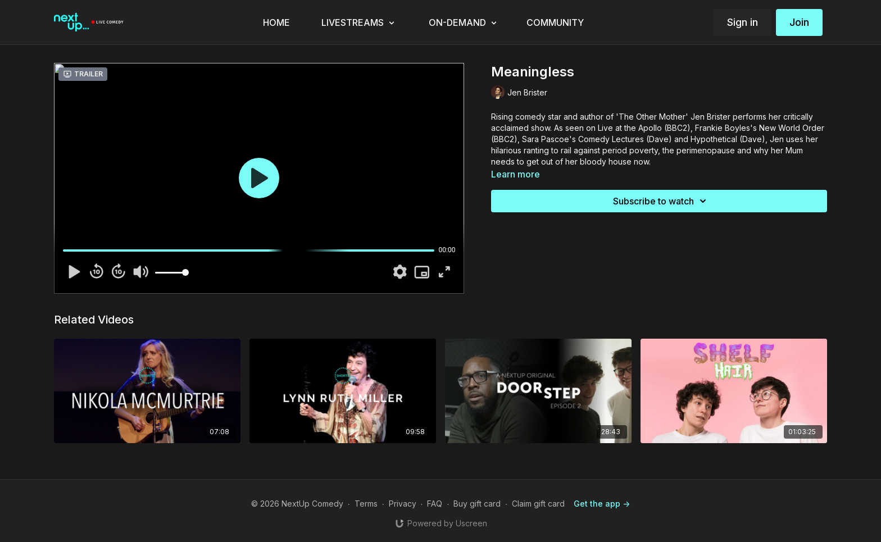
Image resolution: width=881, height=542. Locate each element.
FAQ (434, 503)
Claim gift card (538, 503)
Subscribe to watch (661, 201)
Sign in (742, 22)
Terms (366, 503)
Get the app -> (602, 503)
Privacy (402, 503)
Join (799, 22)
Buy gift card (477, 503)
